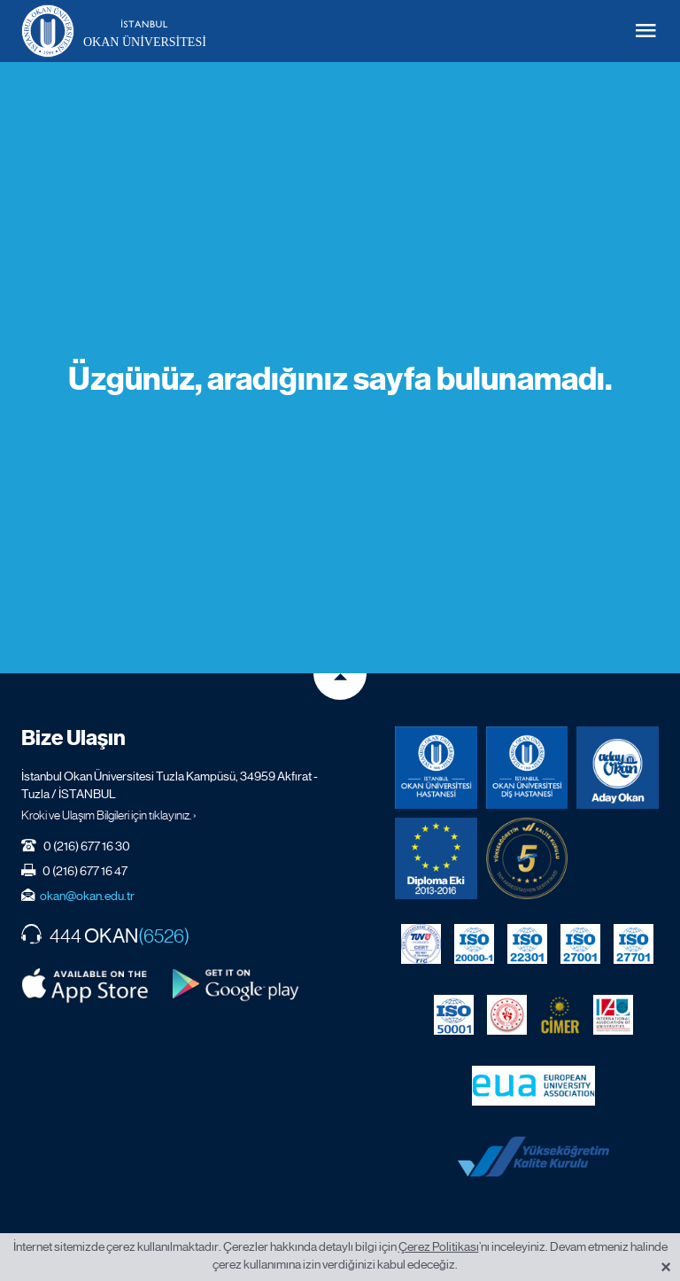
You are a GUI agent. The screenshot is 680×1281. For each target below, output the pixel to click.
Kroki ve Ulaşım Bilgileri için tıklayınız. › (109, 815)
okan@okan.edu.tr (87, 896)
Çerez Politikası (438, 1246)
